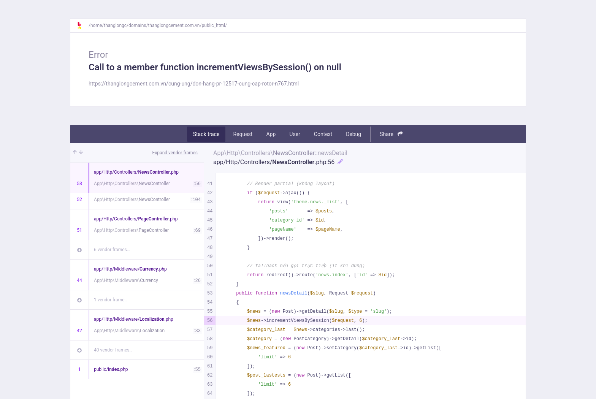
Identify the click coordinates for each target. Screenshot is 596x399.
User (294, 134)
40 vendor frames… (113, 350)
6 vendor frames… (112, 249)
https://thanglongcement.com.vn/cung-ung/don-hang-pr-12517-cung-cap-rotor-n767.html (194, 84)
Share (391, 134)
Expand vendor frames (175, 152)
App (271, 134)
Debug (353, 134)
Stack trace (206, 134)
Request (242, 134)
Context (323, 134)
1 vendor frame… (111, 299)
